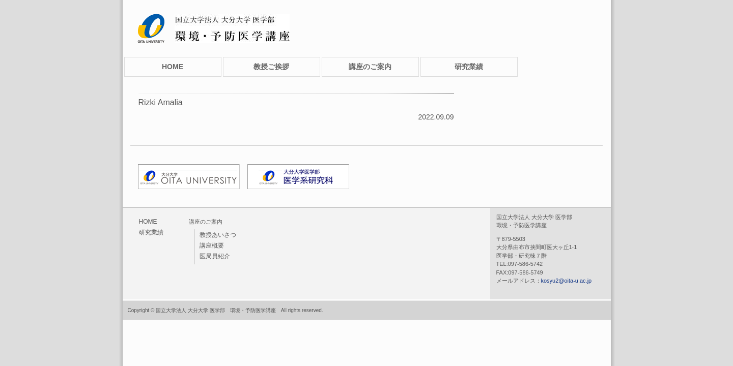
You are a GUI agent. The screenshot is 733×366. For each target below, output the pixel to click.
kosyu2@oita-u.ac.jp (566, 281)
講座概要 (212, 245)
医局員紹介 (215, 256)
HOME (172, 67)
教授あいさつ (218, 234)
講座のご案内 (370, 67)
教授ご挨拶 (271, 67)
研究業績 (469, 67)
